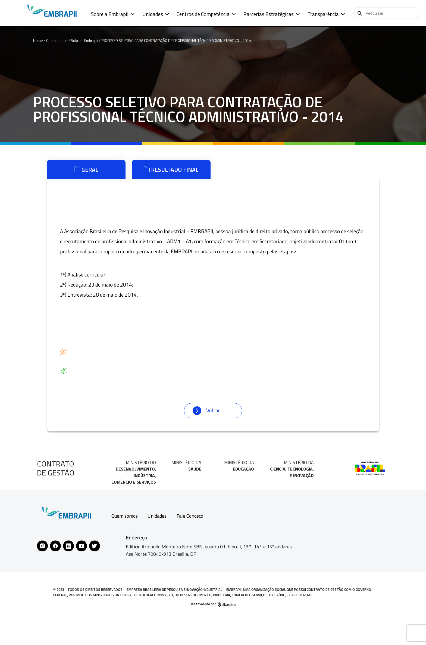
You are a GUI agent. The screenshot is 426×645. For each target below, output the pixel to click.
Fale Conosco (190, 516)
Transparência (323, 14)
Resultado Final (171, 169)
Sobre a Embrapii (110, 14)
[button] (387, 13)
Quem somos (124, 516)
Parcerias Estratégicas (268, 14)
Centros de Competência (203, 14)
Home (38, 40)
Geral (86, 169)
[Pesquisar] (360, 12)
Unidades (152, 14)
